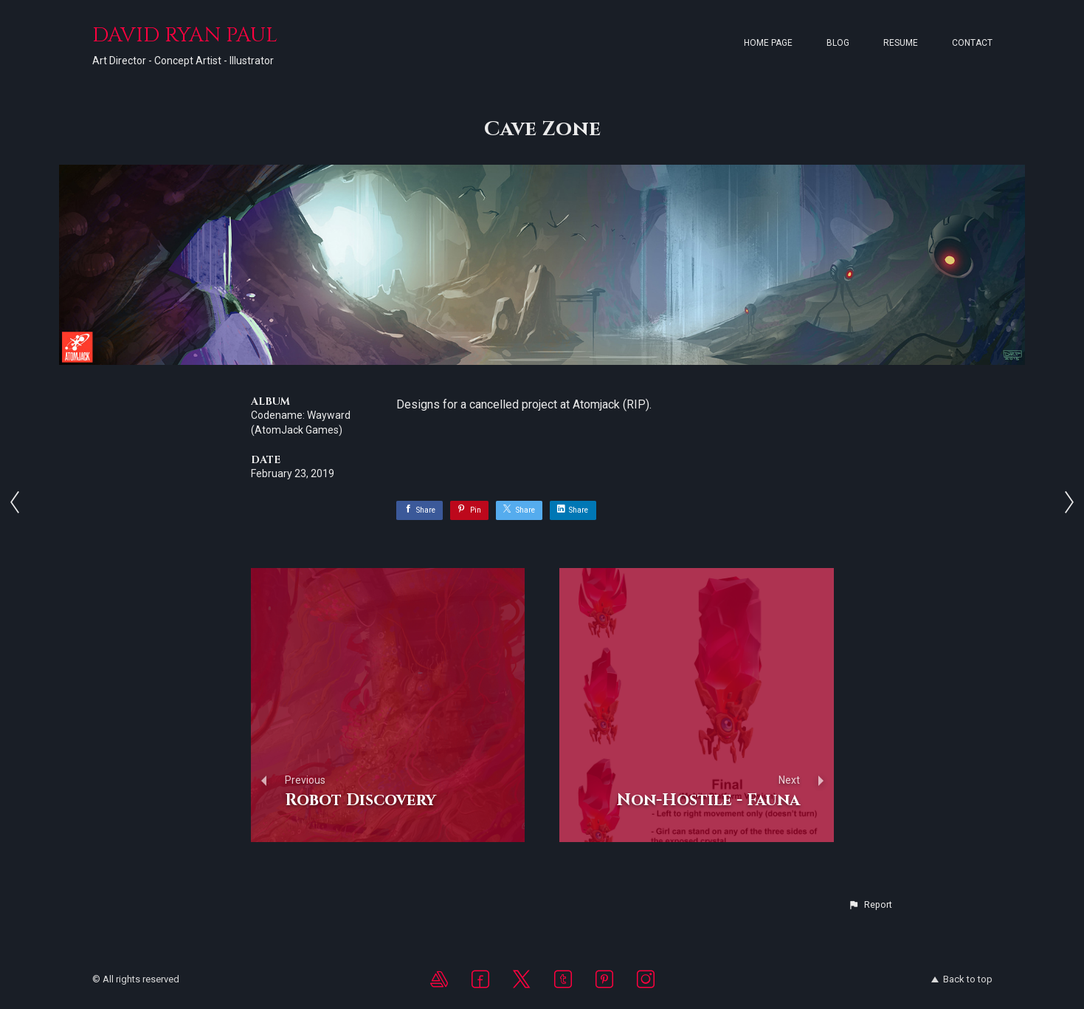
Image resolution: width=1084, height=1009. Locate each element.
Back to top (961, 979)
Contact (972, 43)
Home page (768, 43)
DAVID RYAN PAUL (184, 35)
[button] (870, 905)
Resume (900, 43)
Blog (837, 43)
